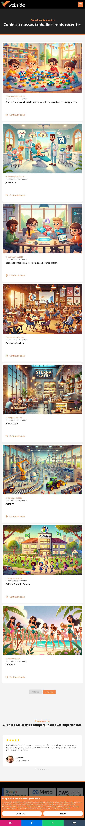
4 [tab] (42, 768)
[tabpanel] (42, 750)
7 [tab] (49, 768)
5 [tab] (45, 768)
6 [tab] (47, 768)
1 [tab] (36, 768)
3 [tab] (40, 768)
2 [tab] (38, 768)
